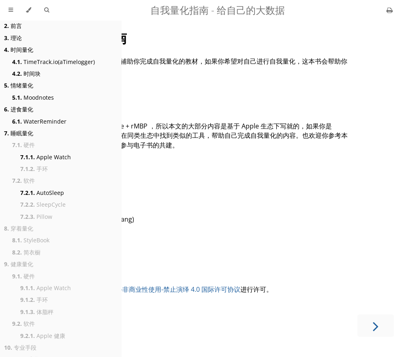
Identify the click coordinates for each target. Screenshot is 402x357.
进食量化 (18, 109)
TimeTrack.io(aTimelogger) (53, 62)
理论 (13, 38)
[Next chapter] (375, 325)
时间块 (26, 73)
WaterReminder (39, 121)
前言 (13, 26)
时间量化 (18, 49)
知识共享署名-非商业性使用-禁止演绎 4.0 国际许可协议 (160, 289)
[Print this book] (389, 10)
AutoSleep (42, 193)
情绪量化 (18, 85)
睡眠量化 (18, 133)
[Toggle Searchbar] (47, 10)
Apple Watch (45, 157)
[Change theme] (28, 10)
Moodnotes (33, 97)
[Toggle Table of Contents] (10, 10)
